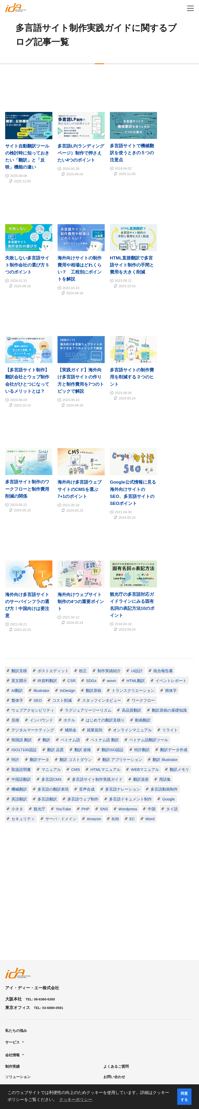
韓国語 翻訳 (21, 662)
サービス (12, 987)
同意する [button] (184, 1096)
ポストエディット (53, 593)
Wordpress (128, 731)
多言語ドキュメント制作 (130, 721)
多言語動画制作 (164, 711)
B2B (115, 741)
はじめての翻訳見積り (105, 642)
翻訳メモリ (179, 691)
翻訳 (46, 662)
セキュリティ (23, 741)
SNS (104, 731)
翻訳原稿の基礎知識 (169, 632)
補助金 (70, 652)
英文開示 (19, 602)
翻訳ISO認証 (113, 672)
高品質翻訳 (131, 632)
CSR (71, 602)
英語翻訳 (19, 721)
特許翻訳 (142, 672)
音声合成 (87, 711)
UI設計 (137, 593)
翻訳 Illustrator (165, 681)
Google (168, 721)
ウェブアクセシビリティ (32, 632)
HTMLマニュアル (106, 691)
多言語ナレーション (122, 711)
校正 (83, 593)
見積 (15, 642)
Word (150, 741)
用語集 (165, 701)
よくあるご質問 (116, 1011)
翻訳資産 (141, 701)
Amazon (94, 741)
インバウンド (41, 642)
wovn (111, 602)
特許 (15, 681)
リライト (170, 652)
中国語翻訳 (21, 701)
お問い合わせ (114, 1021)
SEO (38, 622)
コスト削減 (62, 622)
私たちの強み (16, 975)
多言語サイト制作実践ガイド (97, 701)
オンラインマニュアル (132, 652)
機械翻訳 (19, 711)
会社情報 (12, 1000)
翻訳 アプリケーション (122, 681)
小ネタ (17, 731)
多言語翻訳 (47, 721)
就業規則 (94, 652)
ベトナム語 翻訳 (105, 662)
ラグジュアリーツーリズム (88, 632)
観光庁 (39, 731)
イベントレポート (171, 602)
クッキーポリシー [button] (75, 1099)
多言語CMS (51, 701)
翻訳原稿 (93, 612)
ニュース (110, 1032)
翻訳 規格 (82, 672)
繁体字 (17, 622)
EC (132, 741)
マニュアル (51, 691)
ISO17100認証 (24, 672)
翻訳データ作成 (174, 672)
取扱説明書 (21, 691)
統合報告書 (163, 593)
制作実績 (12, 1011)
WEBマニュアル (145, 691)
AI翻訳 (17, 612)
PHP (86, 731)
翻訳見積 (19, 593)
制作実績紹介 (109, 593)
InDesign (67, 612)
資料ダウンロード (19, 1032)
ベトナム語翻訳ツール (149, 662)
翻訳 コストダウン (76, 681)
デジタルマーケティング (32, 652)
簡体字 (171, 612)
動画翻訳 (143, 642)
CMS (75, 691)
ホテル (69, 642)
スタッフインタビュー (101, 622)
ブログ (10, 1042)
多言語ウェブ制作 (82, 721)
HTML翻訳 (136, 602)
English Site (113, 1042)
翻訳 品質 (55, 672)
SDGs (91, 602)
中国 (152, 731)
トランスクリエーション (133, 612)
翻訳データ (39, 681)
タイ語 (172, 731)
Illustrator (41, 612)
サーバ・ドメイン (60, 741)
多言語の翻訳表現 (53, 711)
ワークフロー (143, 622)
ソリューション (18, 1021)
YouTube (63, 731)
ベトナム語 (70, 662)
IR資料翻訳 (47, 602)
